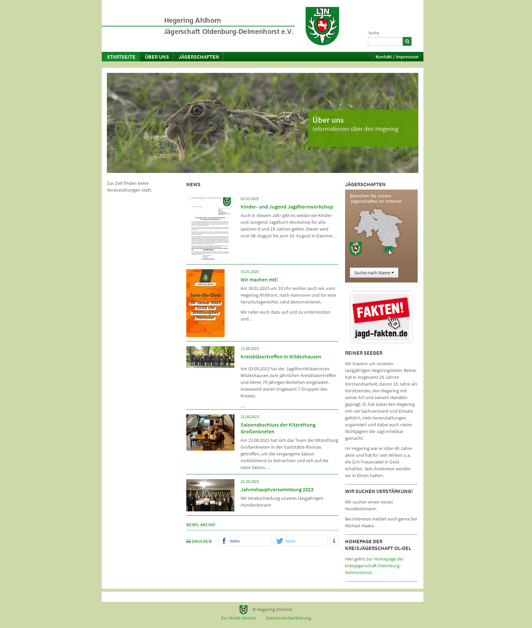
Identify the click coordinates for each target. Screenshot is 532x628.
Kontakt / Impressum (397, 57)
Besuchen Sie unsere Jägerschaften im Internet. (376, 198)
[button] (245, 541)
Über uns (157, 56)
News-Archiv (200, 525)
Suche (373, 32)
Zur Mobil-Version (238, 618)
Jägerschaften (198, 56)
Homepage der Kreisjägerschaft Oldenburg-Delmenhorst (374, 565)
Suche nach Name (374, 273)
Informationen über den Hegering (355, 129)
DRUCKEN (199, 541)
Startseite (121, 56)
